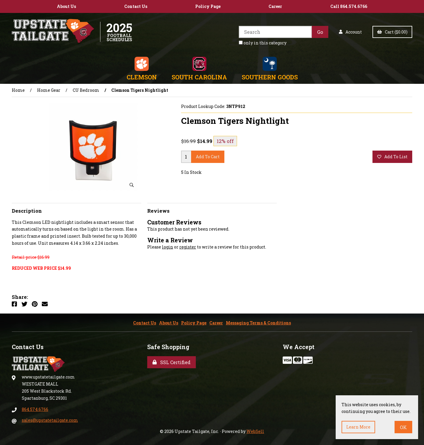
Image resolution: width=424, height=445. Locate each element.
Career (275, 6)
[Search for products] (275, 32)
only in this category (262, 43)
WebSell (255, 431)
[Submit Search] (320, 32)
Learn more (358, 427)
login (167, 247)
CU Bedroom (86, 90)
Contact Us (135, 6)
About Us (66, 6)
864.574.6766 (35, 409)
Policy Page (208, 6)
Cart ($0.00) (392, 32)
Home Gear (48, 90)
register (187, 247)
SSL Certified (172, 362)
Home (18, 90)
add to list (392, 156)
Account (350, 32)
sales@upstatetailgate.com (50, 420)
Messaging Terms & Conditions (258, 323)
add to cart (208, 156)
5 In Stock (191, 172)
